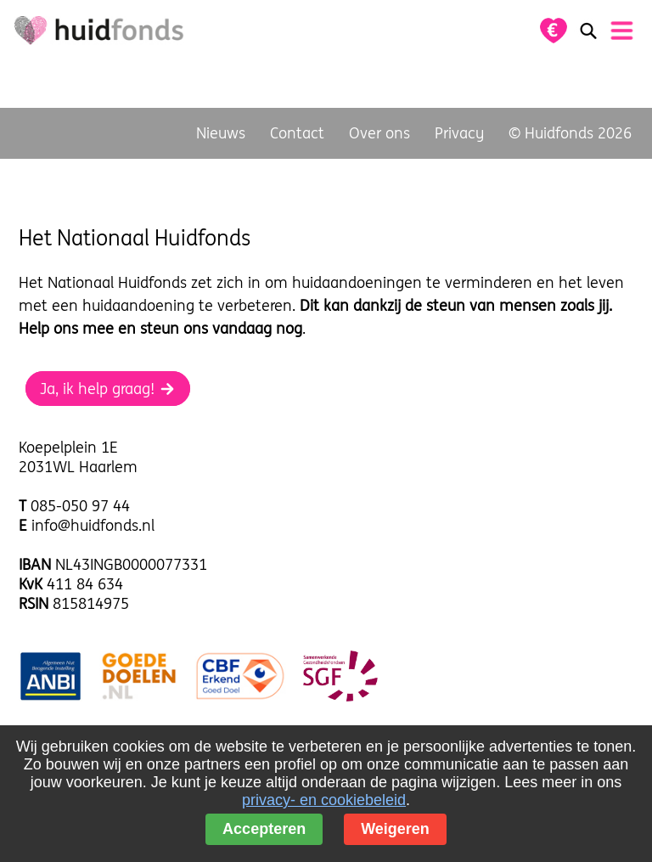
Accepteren (264, 828)
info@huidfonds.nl (93, 525)
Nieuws (220, 133)
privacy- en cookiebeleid (324, 800)
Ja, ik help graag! (108, 388)
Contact (297, 133)
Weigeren (395, 828)
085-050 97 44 (80, 506)
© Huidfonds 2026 (570, 133)
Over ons (379, 133)
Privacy (459, 133)
